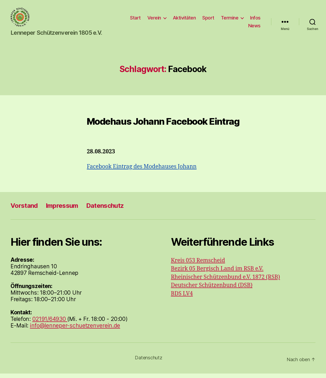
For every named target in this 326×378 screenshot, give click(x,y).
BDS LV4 (182, 298)
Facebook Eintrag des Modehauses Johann (142, 171)
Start (152, 20)
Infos (236, 28)
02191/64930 (50, 323)
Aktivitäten (201, 20)
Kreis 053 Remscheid (198, 265)
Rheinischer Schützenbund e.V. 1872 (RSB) (225, 281)
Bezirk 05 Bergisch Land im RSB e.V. (217, 273)
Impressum (62, 210)
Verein (171, 20)
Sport (225, 20)
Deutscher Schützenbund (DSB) (211, 289)
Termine (246, 20)
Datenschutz (105, 210)
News (254, 28)
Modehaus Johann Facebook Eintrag (163, 125)
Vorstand (24, 210)
